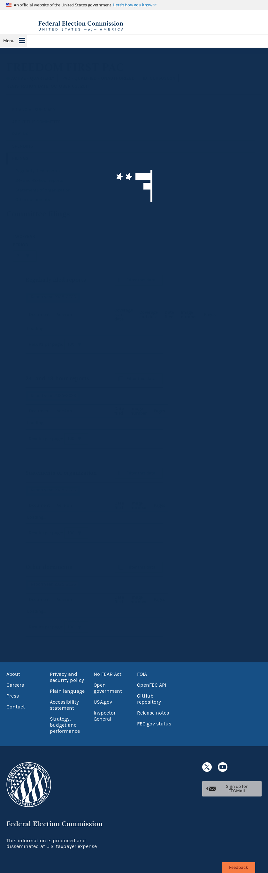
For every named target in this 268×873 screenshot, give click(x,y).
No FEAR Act (107, 674)
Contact (15, 707)
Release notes (153, 713)
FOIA (142, 674)
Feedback (238, 867)
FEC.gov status (154, 724)
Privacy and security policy (67, 677)
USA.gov (103, 702)
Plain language (67, 691)
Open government (108, 688)
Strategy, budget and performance (65, 725)
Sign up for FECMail (237, 789)
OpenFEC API (151, 685)
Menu (8, 41)
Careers (15, 685)
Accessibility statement (64, 705)
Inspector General (105, 716)
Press (12, 696)
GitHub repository (149, 699)
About (13, 674)
